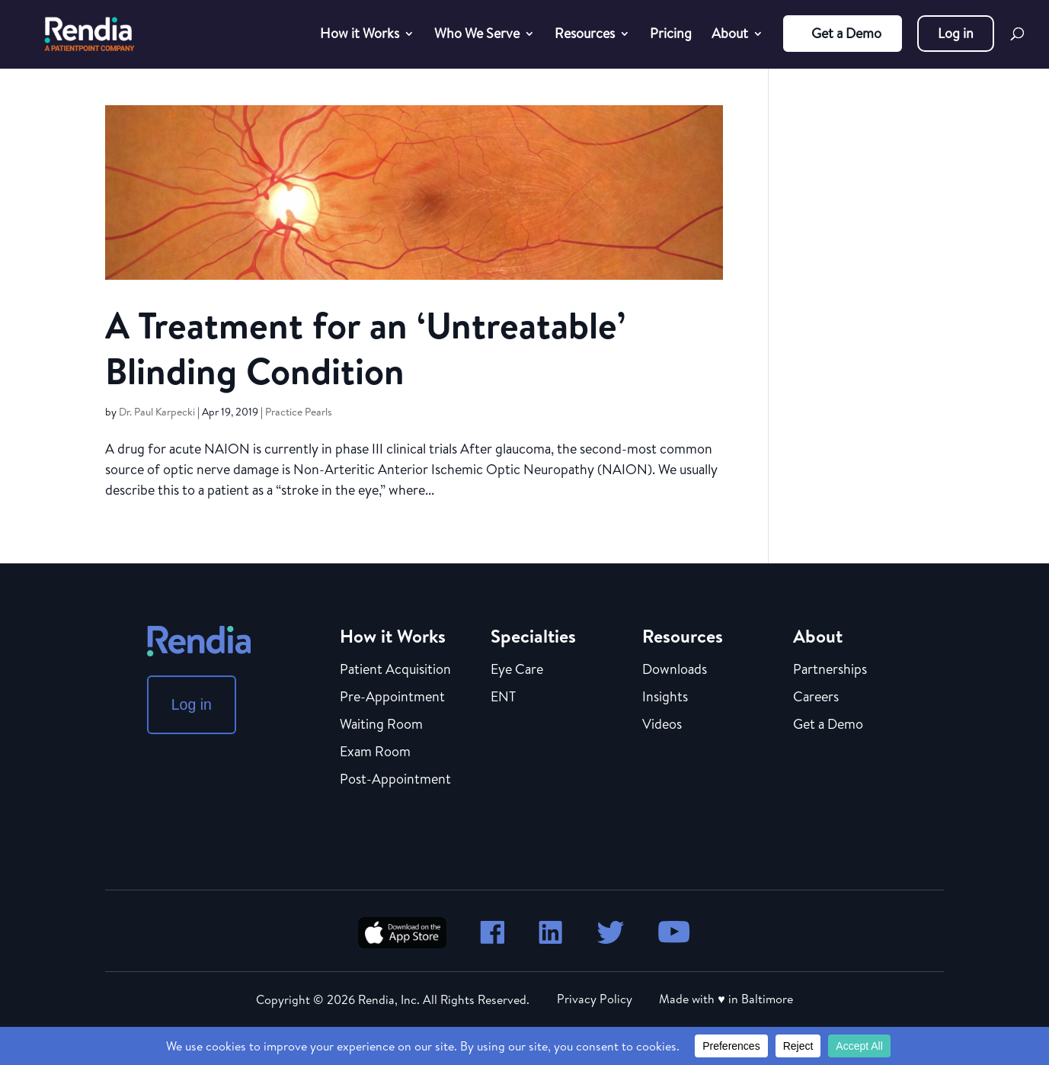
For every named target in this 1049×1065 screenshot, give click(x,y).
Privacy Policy (594, 998)
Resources (585, 35)
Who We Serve (477, 35)
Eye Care (517, 670)
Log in (956, 33)
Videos (662, 725)
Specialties (533, 636)
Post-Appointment (395, 779)
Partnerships (830, 670)
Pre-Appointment (392, 697)
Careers (816, 697)
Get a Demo (846, 33)
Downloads (674, 670)
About (730, 35)
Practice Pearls (298, 411)
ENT (503, 697)
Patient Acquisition (395, 670)
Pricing (671, 35)
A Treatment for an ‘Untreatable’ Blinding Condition (365, 348)
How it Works (359, 35)
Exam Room (375, 752)
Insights (665, 697)
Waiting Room (381, 725)
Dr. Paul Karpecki (157, 411)
